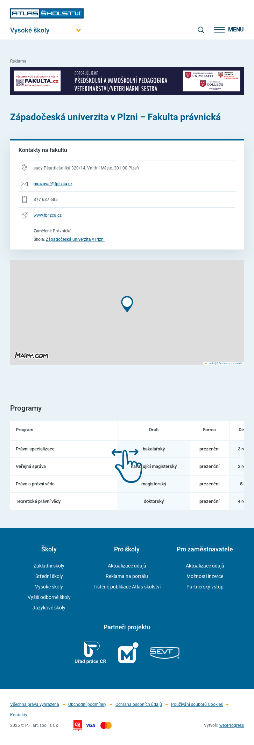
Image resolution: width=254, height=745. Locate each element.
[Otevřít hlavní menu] (47, 30)
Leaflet (209, 363)
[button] (127, 304)
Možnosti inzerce (204, 576)
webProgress (231, 725)
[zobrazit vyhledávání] (201, 30)
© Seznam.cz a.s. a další (229, 363)
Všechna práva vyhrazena (34, 704)
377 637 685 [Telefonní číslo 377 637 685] (46, 199)
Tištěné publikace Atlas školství (127, 587)
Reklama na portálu (127, 576)
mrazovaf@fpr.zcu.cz (53, 183)
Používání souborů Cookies (197, 704)
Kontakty (18, 715)
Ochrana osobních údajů (138, 704)
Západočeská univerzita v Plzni (75, 239)
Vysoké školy (49, 587)
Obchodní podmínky (87, 704)
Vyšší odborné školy (49, 597)
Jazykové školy (49, 607)
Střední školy (49, 576)
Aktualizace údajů (127, 566)
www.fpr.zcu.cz (48, 215)
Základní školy (49, 566)
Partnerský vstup (205, 587)
